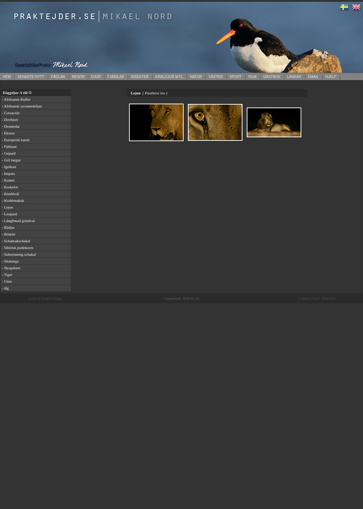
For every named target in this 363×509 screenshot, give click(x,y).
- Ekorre (8, 133)
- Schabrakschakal (16, 241)
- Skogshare (11, 268)
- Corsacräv (11, 113)
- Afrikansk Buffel (16, 99)
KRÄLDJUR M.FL (169, 77)
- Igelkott (9, 167)
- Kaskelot (10, 187)
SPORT (235, 77)
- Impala (8, 173)
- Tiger (7, 274)
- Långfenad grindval (18, 220)
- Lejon (7, 207)
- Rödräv (9, 234)
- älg (5, 288)
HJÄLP (330, 77)
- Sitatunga (10, 261)
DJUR (96, 77)
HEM (7, 77)
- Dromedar (11, 126)
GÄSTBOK (271, 77)
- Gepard (9, 153)
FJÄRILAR (115, 77)
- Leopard (9, 214)
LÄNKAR (294, 77)
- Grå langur (11, 160)
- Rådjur (8, 227)
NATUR (196, 77)
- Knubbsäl (10, 194)
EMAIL (313, 77)
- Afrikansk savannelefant (22, 106)
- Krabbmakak (13, 200)
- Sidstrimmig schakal (19, 254)
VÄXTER (215, 77)
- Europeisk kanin (15, 140)
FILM (252, 77)
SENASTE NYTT (30, 77)
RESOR (78, 77)
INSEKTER (140, 77)
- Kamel (8, 180)
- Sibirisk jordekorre (17, 247)
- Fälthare (9, 146)
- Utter (7, 281)
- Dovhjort (10, 119)
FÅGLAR (58, 77)
